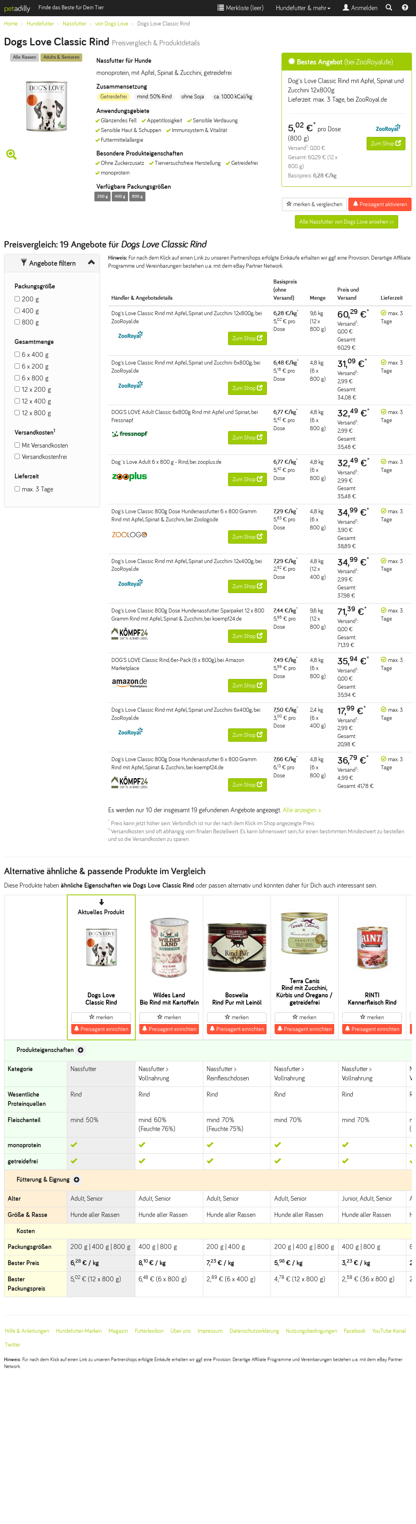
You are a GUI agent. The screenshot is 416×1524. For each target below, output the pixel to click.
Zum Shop (386, 143)
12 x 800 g (36, 413)
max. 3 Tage (37, 489)
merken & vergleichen (314, 204)
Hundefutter (40, 24)
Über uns (181, 1331)
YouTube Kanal (389, 1331)
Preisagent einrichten (101, 1029)
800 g (30, 322)
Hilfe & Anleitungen (27, 1331)
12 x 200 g (36, 389)
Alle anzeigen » (302, 810)
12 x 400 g (36, 401)
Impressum (210, 1331)
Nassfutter (74, 24)
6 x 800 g (35, 378)
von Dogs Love (111, 24)
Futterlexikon (149, 1331)
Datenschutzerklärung (254, 1331)
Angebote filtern (48, 263)
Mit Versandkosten (45, 445)
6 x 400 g (35, 354)
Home (11, 24)
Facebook (354, 1331)
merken (101, 1017)
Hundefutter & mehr (303, 7)
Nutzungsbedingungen (311, 1331)
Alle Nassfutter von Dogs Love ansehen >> (346, 222)
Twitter (12, 1345)
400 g (30, 310)
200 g (30, 299)
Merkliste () (241, 7)
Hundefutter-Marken (79, 1331)
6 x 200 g (35, 366)
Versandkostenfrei (44, 456)
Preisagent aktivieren (380, 204)
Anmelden (360, 7)
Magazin (118, 1331)
